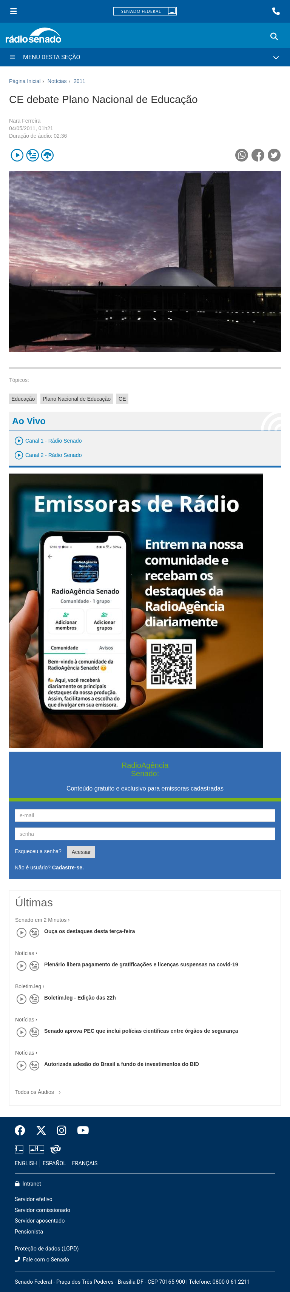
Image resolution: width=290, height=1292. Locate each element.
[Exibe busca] (274, 37)
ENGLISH (26, 1163)
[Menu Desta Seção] (145, 57)
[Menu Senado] (13, 11)
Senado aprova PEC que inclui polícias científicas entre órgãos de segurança (141, 1031)
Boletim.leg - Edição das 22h (80, 998)
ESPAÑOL (54, 1163)
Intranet (28, 1184)
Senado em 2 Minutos (40, 920)
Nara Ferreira (24, 121)
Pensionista (29, 1232)
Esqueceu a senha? (38, 851)
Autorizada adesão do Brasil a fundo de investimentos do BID (121, 1064)
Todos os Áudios (39, 1089)
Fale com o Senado (42, 1260)
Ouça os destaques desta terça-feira (89, 931)
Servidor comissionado (42, 1210)
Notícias (24, 953)
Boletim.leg (28, 986)
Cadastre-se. (68, 867)
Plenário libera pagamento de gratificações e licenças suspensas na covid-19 (141, 964)
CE (122, 399)
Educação (23, 399)
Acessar (81, 852)
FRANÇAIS (85, 1163)
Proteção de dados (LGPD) (47, 1249)
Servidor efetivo (33, 1199)
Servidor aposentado (40, 1221)
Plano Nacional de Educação (77, 399)
